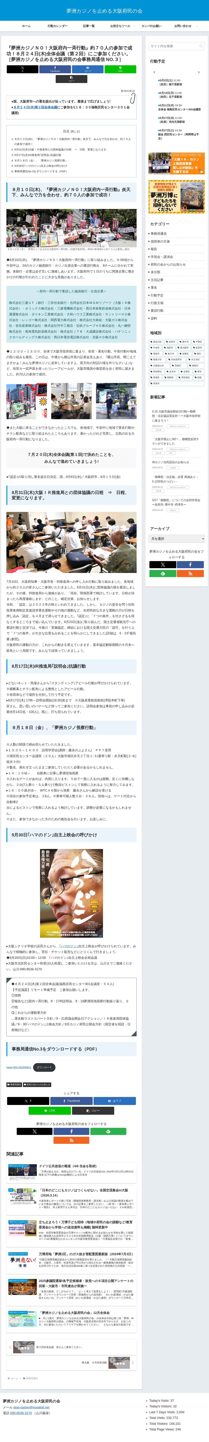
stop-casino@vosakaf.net (31, 1395)
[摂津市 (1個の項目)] (176, 383)
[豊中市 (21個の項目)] (184, 342)
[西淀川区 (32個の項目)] (156, 342)
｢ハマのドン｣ (68, 938)
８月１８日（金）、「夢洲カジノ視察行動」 (43, 151)
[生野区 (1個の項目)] (185, 371)
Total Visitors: (159, 1411)
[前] (154, 72)
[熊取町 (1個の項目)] (169, 377)
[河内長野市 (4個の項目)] (176, 359)
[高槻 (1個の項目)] (198, 377)
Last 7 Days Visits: (162, 1400)
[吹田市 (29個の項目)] (171, 342)
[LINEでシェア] (93, 69)
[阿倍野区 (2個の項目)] (156, 371)
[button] (115, 69)
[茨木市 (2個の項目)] (171, 371)
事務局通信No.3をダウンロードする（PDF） (43, 163)
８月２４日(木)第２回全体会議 (35, 97)
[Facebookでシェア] (49, 69)
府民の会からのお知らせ (37, 1077)
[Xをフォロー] (59, 1123)
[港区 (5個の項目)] (198, 354)
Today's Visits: (159, 1388)
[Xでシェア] (27, 69)
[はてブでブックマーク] (71, 69)
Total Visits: (157, 1405)
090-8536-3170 (21, 1401)
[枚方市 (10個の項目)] (170, 354)
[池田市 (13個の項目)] (168, 348)
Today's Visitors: (161, 1394)
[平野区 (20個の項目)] (198, 342)
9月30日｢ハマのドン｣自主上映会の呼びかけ (43, 157)
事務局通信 (14, 1077)
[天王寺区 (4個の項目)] (195, 359)
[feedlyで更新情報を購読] (75, 1123)
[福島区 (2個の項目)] (196, 365)
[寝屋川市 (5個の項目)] (157, 359)
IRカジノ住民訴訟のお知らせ (170, 462)
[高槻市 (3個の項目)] (178, 365)
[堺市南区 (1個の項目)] (184, 377)
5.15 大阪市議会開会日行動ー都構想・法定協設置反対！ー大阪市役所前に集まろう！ (176, 416)
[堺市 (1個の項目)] (198, 371)
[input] (177, 46)
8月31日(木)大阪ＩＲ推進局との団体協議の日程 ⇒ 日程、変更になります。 (65, 140)
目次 (66, 121)
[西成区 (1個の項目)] (155, 377)
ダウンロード (44, 1059)
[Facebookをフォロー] (67, 1123)
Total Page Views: (162, 1417)
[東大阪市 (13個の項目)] (183, 348)
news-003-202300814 (18, 1059)
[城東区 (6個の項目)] (185, 354)
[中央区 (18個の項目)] (155, 348)
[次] (199, 72)
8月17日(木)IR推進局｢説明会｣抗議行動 (39, 146)
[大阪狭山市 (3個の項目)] (159, 365)
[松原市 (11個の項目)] (198, 348)
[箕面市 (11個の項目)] (156, 354)
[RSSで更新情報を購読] (83, 1123)
